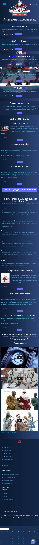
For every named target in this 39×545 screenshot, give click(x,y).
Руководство (5, 494)
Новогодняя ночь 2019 (7, 483)
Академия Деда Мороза (19, 103)
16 (12, 538)
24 (18, 541)
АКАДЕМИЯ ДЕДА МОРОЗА (6, 470)
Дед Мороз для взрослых (19, 71)
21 (1, 541)
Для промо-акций (8, 454)
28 (1, 543)
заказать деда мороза (19, 14)
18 (23, 538)
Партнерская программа (8, 499)
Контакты (5, 493)
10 (18, 536)
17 (18, 538)
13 (34, 536)
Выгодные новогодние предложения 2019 (11, 474)
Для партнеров (8, 456)
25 (23, 541)
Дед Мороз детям (19, 26)
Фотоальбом (5, 465)
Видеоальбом (6, 466)
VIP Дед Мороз (19, 88)
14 (1, 538)
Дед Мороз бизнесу (20, 41)
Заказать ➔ (18, 34)
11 (23, 536)
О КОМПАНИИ (4, 489)
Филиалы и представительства (9, 491)
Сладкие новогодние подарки (9, 478)
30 (12, 543)
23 (12, 541)
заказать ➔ (18, 64)
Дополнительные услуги (19, 56)
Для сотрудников (8, 451)
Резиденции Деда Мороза (8, 475)
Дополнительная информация (8, 432)
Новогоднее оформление (8, 480)
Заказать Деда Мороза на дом (19, 189)
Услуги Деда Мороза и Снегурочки (9, 472)
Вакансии (5, 496)
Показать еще (5, 487)
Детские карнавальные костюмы (9, 477)
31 (1, 533)
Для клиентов (7, 453)
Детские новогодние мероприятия (9, 481)
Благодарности (6, 497)
